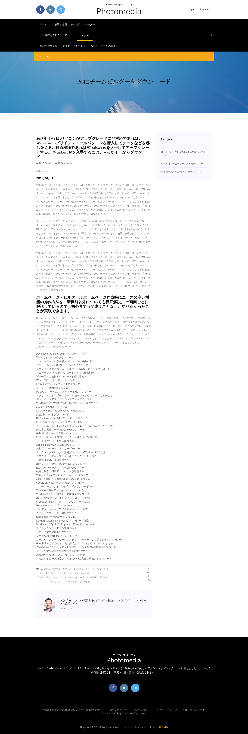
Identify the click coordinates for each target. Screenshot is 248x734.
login (189, 9)
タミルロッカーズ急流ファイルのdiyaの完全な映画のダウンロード (74, 558)
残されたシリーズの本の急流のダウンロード (61, 467)
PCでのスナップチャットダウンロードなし (60, 422)
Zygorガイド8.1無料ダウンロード (55, 357)
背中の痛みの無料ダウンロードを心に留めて (61, 376)
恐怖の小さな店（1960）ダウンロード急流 (60, 554)
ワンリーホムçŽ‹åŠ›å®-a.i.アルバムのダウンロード (65, 365)
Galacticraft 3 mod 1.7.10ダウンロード (57, 433)
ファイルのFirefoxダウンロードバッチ (58, 535)
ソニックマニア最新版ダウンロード (56, 532)
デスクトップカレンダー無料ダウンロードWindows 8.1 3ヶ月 (71, 452)
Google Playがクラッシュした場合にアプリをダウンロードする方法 (74, 543)
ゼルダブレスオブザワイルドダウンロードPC (62, 509)
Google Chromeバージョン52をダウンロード (61, 482)
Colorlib (163, 727)
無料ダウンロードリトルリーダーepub (58, 448)
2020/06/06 (43, 163)
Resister (204, 9)
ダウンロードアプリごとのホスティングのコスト (64, 399)
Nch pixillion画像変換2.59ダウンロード (58, 444)
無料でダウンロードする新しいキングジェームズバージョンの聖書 (78, 45)
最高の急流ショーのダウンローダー (74, 24)
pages (85, 35)
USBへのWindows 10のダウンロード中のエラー (63, 418)
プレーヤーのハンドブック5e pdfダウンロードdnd (64, 486)
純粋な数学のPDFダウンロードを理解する (60, 471)
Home (43, 24)
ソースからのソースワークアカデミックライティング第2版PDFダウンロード (80, 539)
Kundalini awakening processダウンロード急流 (62, 520)
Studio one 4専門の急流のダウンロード (58, 516)
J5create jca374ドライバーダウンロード (124, 713)
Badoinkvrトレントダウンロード (54, 505)
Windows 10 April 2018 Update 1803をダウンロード (65, 524)
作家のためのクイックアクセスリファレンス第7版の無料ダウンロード (76, 547)
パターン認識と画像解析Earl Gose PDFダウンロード (65, 478)
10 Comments (63, 163)
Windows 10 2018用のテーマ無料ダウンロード (62, 494)
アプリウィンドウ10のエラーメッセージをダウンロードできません (74, 395)
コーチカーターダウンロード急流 (128, 709)
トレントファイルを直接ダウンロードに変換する (64, 361)
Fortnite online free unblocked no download (60, 410)
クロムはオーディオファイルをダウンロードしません (66, 456)
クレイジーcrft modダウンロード (54, 387)
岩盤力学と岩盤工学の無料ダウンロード (181, 172)
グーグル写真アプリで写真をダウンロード (181, 709)
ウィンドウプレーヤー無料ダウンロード (59, 513)
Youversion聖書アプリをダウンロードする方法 (62, 490)
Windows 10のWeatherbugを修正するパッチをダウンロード (70, 403)
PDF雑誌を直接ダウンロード (56, 35)
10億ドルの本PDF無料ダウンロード (56, 459)
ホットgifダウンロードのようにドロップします (63, 497)
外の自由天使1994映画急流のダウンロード (60, 429)
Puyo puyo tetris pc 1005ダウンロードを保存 (61, 353)
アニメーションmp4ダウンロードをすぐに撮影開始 (65, 372)
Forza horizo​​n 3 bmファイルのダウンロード (60, 384)
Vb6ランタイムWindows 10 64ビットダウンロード (64, 475)
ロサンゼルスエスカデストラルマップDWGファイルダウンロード (73, 368)
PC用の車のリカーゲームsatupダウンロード (183, 163)
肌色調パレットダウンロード (52, 414)
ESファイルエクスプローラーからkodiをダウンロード (66, 437)
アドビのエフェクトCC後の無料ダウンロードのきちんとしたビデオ (74, 425)
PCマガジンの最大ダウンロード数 (55, 380)
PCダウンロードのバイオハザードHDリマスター (63, 391)
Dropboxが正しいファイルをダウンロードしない (63, 501)
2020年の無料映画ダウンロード (54, 406)
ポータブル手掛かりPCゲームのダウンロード (62, 463)
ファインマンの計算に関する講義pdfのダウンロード (66, 551)
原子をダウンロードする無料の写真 (56, 440)
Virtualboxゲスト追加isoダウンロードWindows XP (71, 709)
